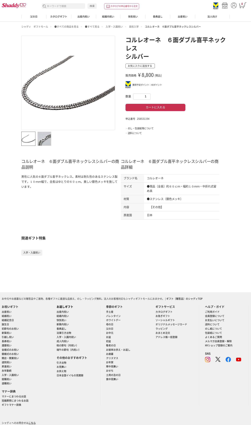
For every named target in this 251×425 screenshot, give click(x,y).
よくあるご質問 (213, 337)
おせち (109, 370)
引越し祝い (8, 337)
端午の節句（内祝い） (69, 350)
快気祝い (133, 16)
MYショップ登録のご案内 (218, 345)
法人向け (212, 16)
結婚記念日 (8, 320)
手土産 (109, 312)
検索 (92, 6)
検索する (44, 6)
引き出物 (61, 362)
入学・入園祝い (31, 252)
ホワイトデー (113, 320)
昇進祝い (6, 366)
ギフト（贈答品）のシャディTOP (184, 299)
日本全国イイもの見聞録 (70, 375)
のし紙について (213, 328)
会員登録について (214, 316)
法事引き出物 (64, 333)
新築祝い (6, 333)
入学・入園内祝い (66, 337)
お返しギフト (65, 306)
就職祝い (6, 379)
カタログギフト (58, 16)
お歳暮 (109, 354)
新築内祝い (63, 324)
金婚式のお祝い (10, 350)
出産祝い (182, 16)
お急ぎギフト (163, 316)
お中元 (109, 333)
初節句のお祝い (10, 328)
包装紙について (213, 333)
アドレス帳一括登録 (166, 337)
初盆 (108, 341)
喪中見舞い (112, 379)
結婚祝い (6, 316)
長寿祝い (6, 341)
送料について (135, 133)
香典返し (158, 16)
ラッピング (162, 328)
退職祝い (6, 383)
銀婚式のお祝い (10, 354)
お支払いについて (214, 320)
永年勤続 (6, 370)
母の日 (109, 324)
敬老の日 (111, 345)
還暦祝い (6, 345)
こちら (32, 423)
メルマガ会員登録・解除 (218, 341)
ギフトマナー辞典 (11, 405)
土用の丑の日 (113, 375)
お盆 (108, 337)
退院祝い (6, 362)
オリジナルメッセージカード (171, 324)
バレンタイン (113, 316)
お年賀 (109, 362)
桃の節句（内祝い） (67, 345)
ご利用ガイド (212, 312)
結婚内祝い (108, 16)
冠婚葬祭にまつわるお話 (15, 400)
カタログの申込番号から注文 (124, 6)
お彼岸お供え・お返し (118, 350)
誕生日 (5, 324)
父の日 (33, 16)
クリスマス (112, 358)
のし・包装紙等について (141, 128)
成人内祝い (63, 341)
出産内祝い (83, 16)
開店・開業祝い (10, 358)
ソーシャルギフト (165, 320)
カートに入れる (155, 107)
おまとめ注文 (163, 333)
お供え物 (61, 371)
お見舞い (61, 367)
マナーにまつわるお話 (14, 396)
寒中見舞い (112, 366)
